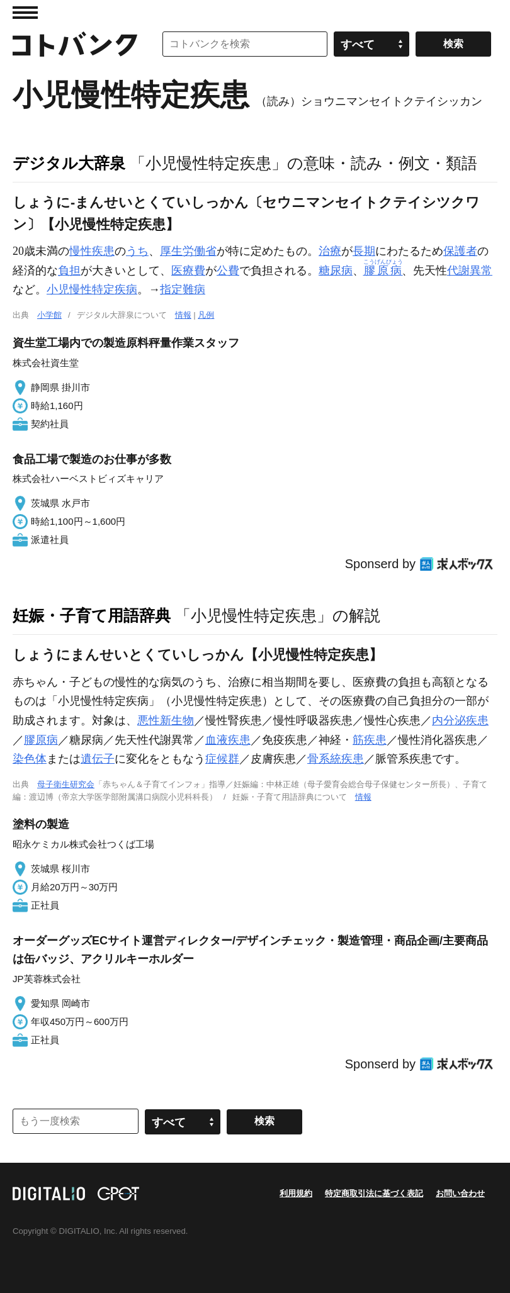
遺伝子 (98, 759)
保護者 (460, 251)
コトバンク (75, 44)
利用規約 (296, 1193)
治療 (330, 251)
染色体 (30, 759)
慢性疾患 (92, 251)
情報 (183, 315)
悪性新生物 (165, 720)
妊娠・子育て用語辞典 (92, 615)
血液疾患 (228, 740)
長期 (364, 251)
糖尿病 (336, 270)
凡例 (206, 315)
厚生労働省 (188, 251)
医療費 (188, 270)
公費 (228, 270)
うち (137, 251)
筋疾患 (370, 740)
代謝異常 (469, 270)
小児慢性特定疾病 (92, 289)
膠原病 (41, 740)
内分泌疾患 (460, 720)
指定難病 (182, 289)
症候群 (222, 759)
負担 (69, 270)
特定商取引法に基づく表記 (374, 1193)
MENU (25, 12)
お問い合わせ (460, 1193)
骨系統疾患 (335, 759)
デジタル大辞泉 (69, 163)
